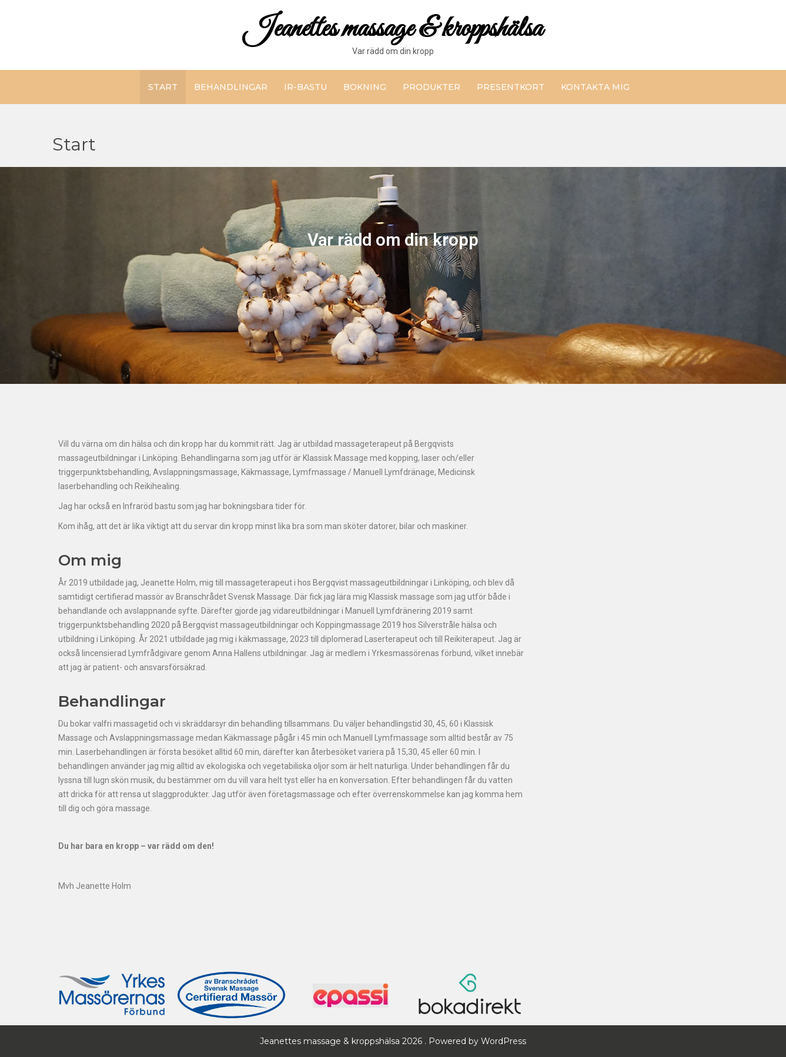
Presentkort (510, 87)
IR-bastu (305, 87)
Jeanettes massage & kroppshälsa (393, 29)
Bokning (364, 87)
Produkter (431, 87)
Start (163, 87)
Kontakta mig (595, 87)
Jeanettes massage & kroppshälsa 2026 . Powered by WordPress (393, 1041)
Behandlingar (230, 87)
